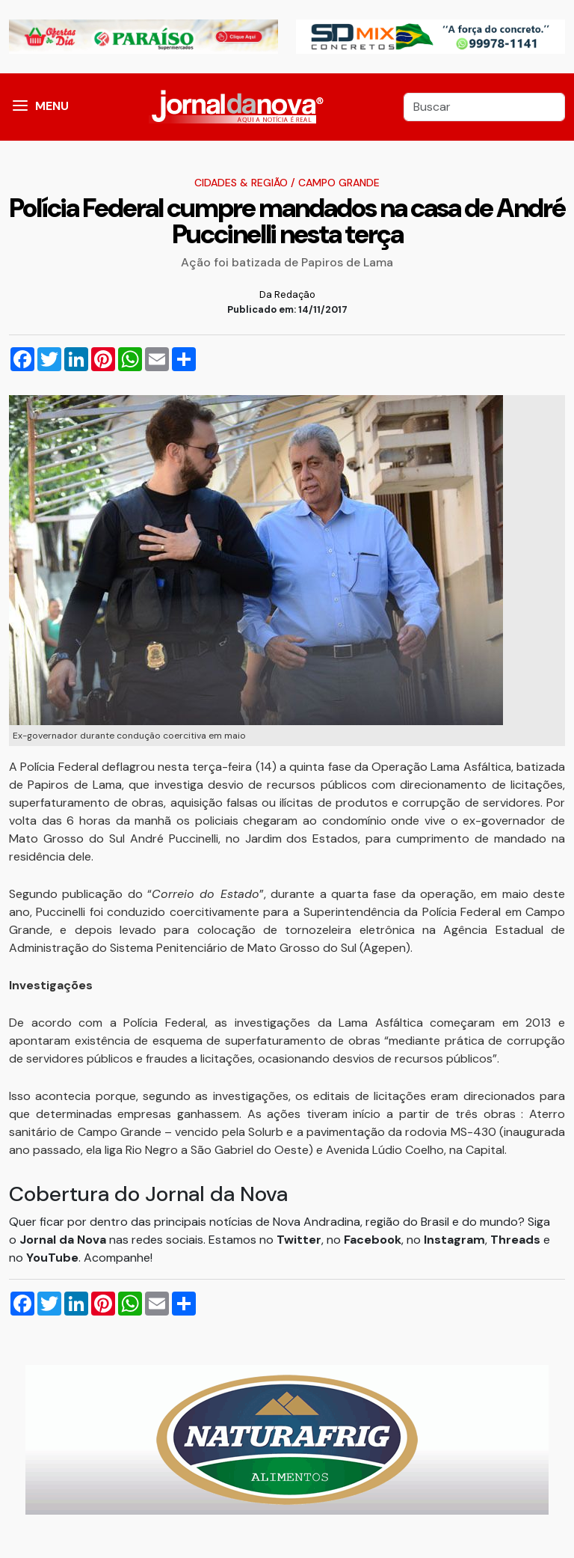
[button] (20, 107)
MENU (52, 106)
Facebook (372, 1239)
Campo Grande (339, 182)
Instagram (454, 1239)
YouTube (52, 1257)
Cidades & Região (241, 182)
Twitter (299, 1239)
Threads (516, 1239)
